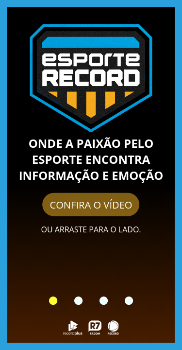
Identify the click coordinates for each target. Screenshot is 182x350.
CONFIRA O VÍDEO (91, 204)
